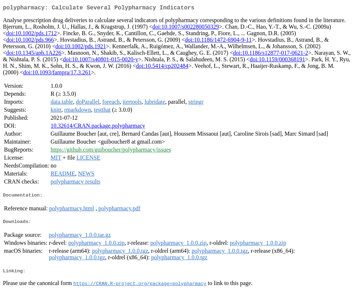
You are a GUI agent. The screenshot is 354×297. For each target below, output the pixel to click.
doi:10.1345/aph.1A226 (33, 54)
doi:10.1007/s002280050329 (185, 28)
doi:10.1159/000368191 (277, 61)
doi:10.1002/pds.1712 (31, 35)
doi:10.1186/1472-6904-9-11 (218, 41)
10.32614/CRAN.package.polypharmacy (97, 127)
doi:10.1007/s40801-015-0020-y (100, 61)
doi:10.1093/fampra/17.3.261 (57, 74)
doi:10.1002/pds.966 (30, 41)
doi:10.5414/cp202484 (162, 67)
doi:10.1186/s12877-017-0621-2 (270, 54)
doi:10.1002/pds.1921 (80, 48)
